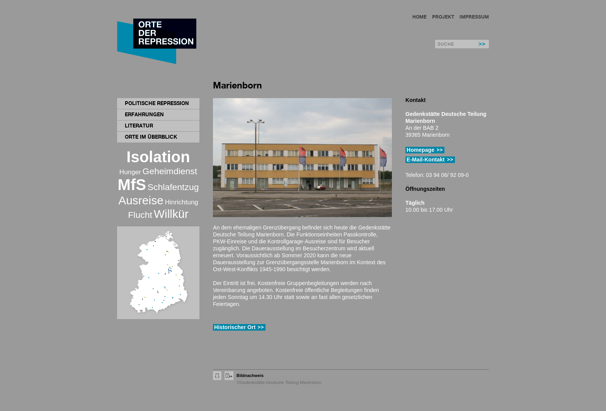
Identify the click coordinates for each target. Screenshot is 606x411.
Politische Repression (157, 103)
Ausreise (140, 200)
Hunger (130, 172)
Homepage (420, 150)
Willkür (171, 213)
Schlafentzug (173, 187)
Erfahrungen (144, 114)
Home (419, 17)
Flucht (140, 215)
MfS (132, 184)
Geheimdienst (170, 171)
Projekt (443, 17)
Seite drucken (217, 375)
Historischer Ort (234, 327)
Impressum (474, 17)
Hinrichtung (181, 202)
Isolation (158, 156)
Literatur (139, 125)
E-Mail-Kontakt (426, 159)
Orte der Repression (158, 42)
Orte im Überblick (151, 137)
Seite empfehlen (229, 375)
